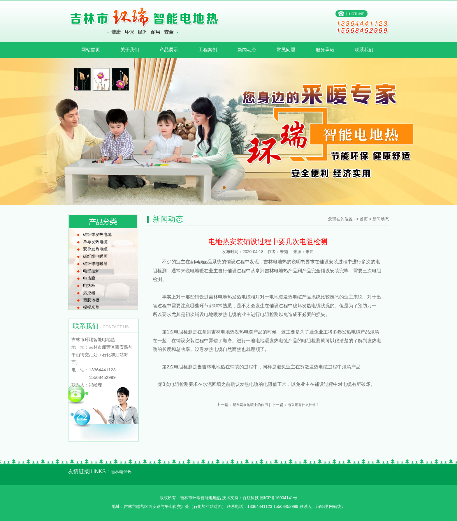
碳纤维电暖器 (95, 263)
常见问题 (286, 49)
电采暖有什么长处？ (303, 405)
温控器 (89, 292)
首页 (364, 219)
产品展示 (168, 49)
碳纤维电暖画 (95, 256)
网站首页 (90, 49)
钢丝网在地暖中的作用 (250, 405)
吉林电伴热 (121, 471)
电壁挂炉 (91, 271)
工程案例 (207, 49)
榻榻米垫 (91, 307)
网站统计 (337, 506)
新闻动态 (247, 49)
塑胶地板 (91, 300)
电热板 (89, 285)
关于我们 (129, 49)
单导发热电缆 (95, 241)
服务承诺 (325, 49)
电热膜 (89, 278)
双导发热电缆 (95, 249)
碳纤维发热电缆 (97, 234)
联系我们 (364, 49)
